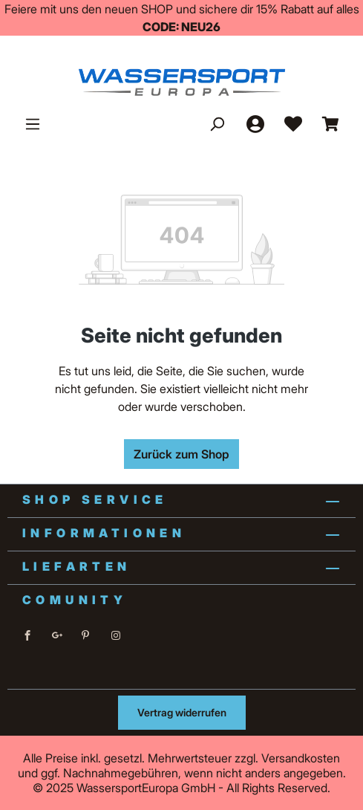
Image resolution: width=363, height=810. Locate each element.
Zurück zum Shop (181, 454)
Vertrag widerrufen (181, 712)
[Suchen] (217, 123)
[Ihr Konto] (254, 123)
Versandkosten (300, 758)
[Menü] (32, 123)
